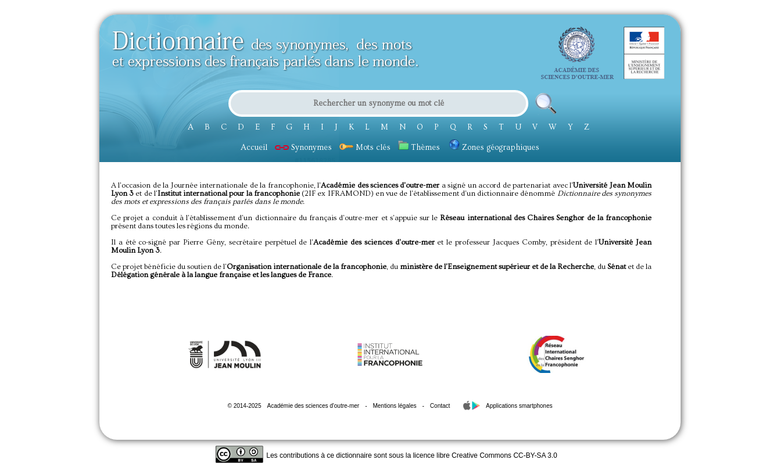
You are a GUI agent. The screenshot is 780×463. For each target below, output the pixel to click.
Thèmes (419, 147)
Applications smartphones (519, 406)
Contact (440, 406)
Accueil (254, 147)
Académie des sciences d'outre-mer (313, 406)
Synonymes (303, 147)
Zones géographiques (494, 147)
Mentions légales (394, 406)
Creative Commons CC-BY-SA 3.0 (504, 455)
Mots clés (365, 147)
